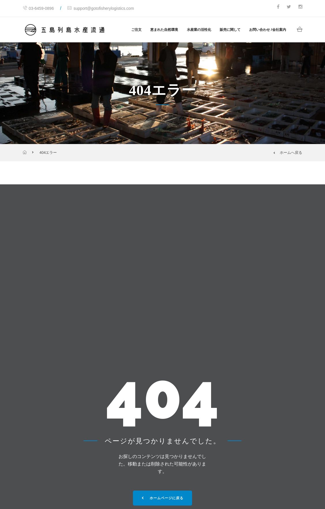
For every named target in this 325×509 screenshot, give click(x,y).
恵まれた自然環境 (164, 29)
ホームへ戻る (287, 152)
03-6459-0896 (38, 8)
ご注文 (136, 29)
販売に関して (230, 29)
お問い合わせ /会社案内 (267, 29)
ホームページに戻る (162, 498)
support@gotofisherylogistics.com (100, 8)
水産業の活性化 (199, 29)
